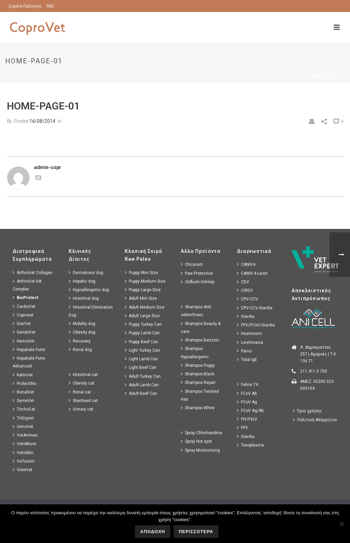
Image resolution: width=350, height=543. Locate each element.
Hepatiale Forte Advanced (29, 362)
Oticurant (192, 264)
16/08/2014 (42, 121)
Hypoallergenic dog (89, 289)
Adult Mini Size (141, 298)
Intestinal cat (83, 374)
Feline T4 (247, 384)
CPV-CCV (247, 298)
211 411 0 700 (313, 371)
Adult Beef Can (141, 393)
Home (254, 75)
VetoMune (24, 443)
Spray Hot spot (196, 441)
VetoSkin (23, 452)
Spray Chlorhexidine (201, 432)
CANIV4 (246, 264)
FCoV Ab (247, 393)
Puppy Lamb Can (142, 332)
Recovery (80, 341)
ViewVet (22, 469)
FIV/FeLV (247, 419)
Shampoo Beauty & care (200, 327)
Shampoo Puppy (198, 365)
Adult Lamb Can (142, 384)
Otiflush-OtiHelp (197, 281)
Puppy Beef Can (141, 341)
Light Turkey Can (142, 350)
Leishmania (250, 342)
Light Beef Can (141, 367)
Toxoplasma (250, 445)
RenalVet (23, 392)
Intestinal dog (84, 298)
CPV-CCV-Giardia (254, 307)
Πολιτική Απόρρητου (315, 419)
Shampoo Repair (198, 382)
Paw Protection (197, 273)
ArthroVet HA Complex (27, 285)
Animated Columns (284, 75)
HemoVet (24, 341)
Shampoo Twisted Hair (200, 395)
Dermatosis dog (86, 272)
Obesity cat (81, 383)
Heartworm (249, 333)
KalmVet (23, 374)
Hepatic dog (82, 281)
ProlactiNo (24, 383)
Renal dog (80, 349)
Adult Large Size (142, 315)
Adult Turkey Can (143, 376)
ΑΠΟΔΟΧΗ (152, 531)
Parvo (244, 350)
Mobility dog (82, 323)
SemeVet (23, 400)
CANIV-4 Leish (252, 273)
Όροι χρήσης (307, 410)
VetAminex (25, 435)
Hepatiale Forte (29, 349)
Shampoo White (198, 407)
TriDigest (23, 418)
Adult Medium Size (144, 307)
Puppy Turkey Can (143, 324)
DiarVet (22, 323)
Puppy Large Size (143, 289)
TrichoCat (24, 409)
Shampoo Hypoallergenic (195, 352)
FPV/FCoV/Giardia (256, 324)
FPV (242, 427)
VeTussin (24, 461)
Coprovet (23, 315)
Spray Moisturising (200, 450)
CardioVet (24, 306)
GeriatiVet (24, 332)
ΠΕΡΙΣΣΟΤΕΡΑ (196, 531)
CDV (243, 281)
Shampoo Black (197, 373)
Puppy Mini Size (141, 272)
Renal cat (80, 392)
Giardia (245, 316)
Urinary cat (81, 409)
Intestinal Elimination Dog (91, 311)
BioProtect (25, 297)
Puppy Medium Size (145, 281)
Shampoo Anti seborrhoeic (196, 310)
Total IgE (247, 359)
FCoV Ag (247, 401)
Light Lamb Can (141, 358)
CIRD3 (245, 290)
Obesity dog (82, 332)
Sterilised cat (83, 400)
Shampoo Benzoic (200, 339)
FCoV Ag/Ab (250, 410)
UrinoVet (23, 426)
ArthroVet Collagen (33, 272)
